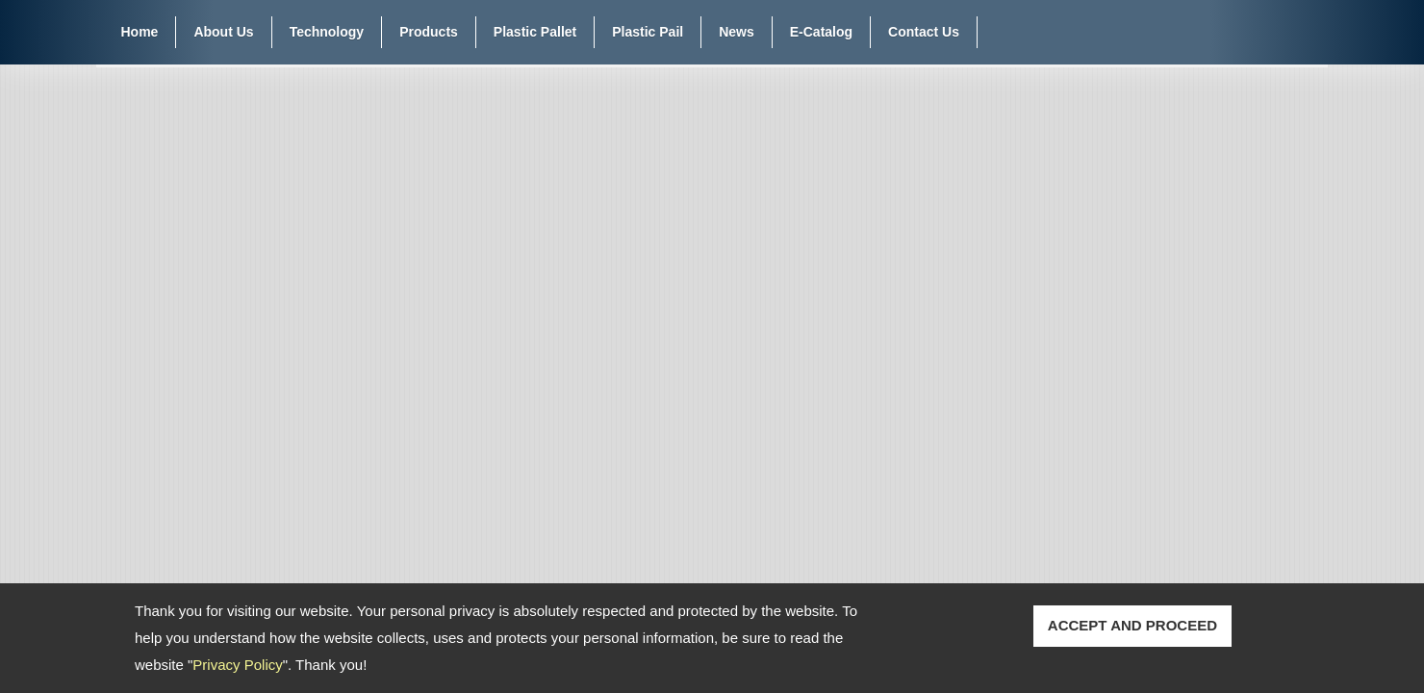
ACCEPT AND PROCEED (1132, 625)
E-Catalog (821, 31)
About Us (223, 31)
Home (140, 31)
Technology (327, 31)
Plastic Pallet (535, 31)
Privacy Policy (237, 664)
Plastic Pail (647, 31)
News (736, 31)
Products (428, 31)
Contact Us (923, 31)
